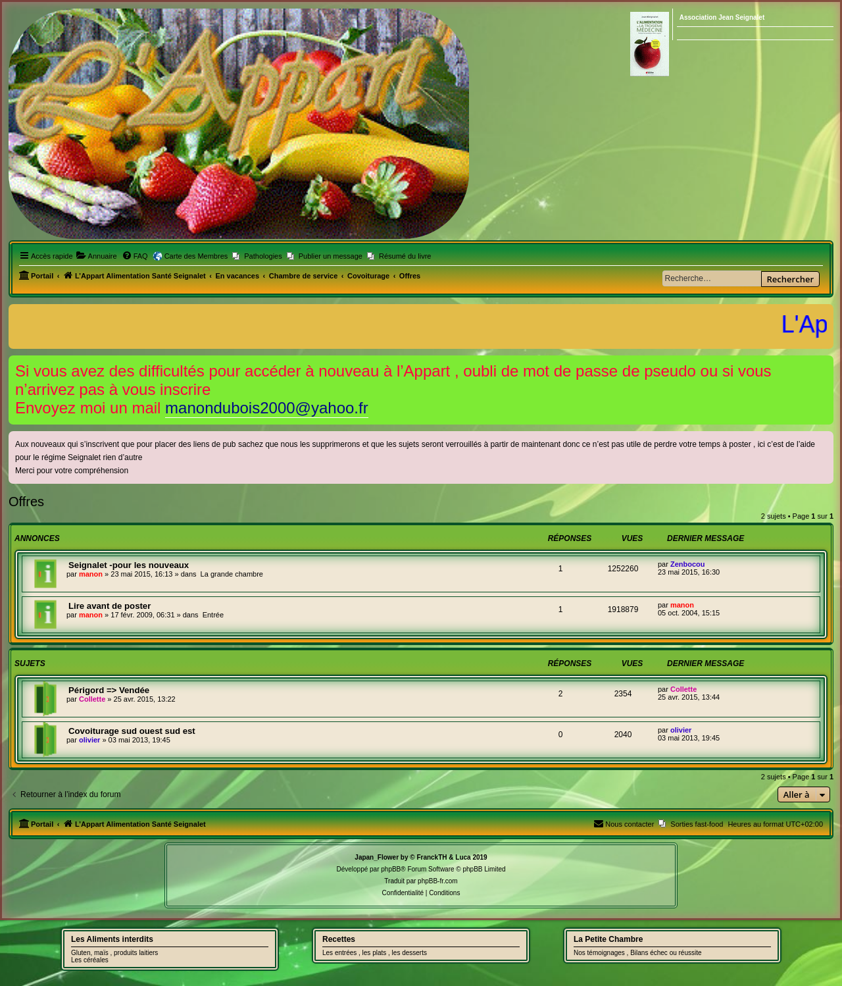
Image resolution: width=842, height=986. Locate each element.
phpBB (391, 869)
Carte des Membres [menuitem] (196, 256)
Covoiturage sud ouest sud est (131, 731)
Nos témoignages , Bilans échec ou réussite (638, 952)
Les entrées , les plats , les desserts (374, 952)
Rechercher (790, 279)
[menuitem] (96, 256)
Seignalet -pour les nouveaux (128, 565)
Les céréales (90, 960)
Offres (26, 501)
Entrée (213, 615)
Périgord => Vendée (108, 690)
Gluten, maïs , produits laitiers (114, 952)
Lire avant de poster (109, 606)
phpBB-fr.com (438, 881)
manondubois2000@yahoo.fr (266, 408)
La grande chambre (232, 574)
